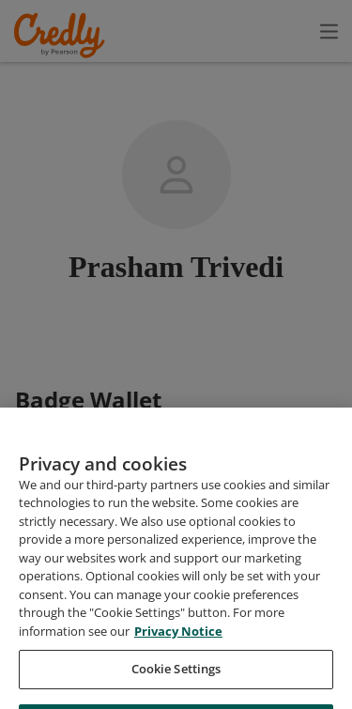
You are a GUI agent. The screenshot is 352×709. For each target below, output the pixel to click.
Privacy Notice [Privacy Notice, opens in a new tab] (178, 674)
